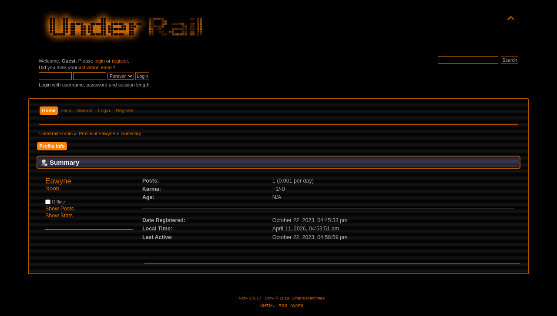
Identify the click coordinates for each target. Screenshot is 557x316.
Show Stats (59, 216)
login (99, 60)
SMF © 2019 (277, 298)
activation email (95, 67)
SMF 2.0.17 (250, 298)
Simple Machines (308, 298)
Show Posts (59, 209)
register (120, 60)
